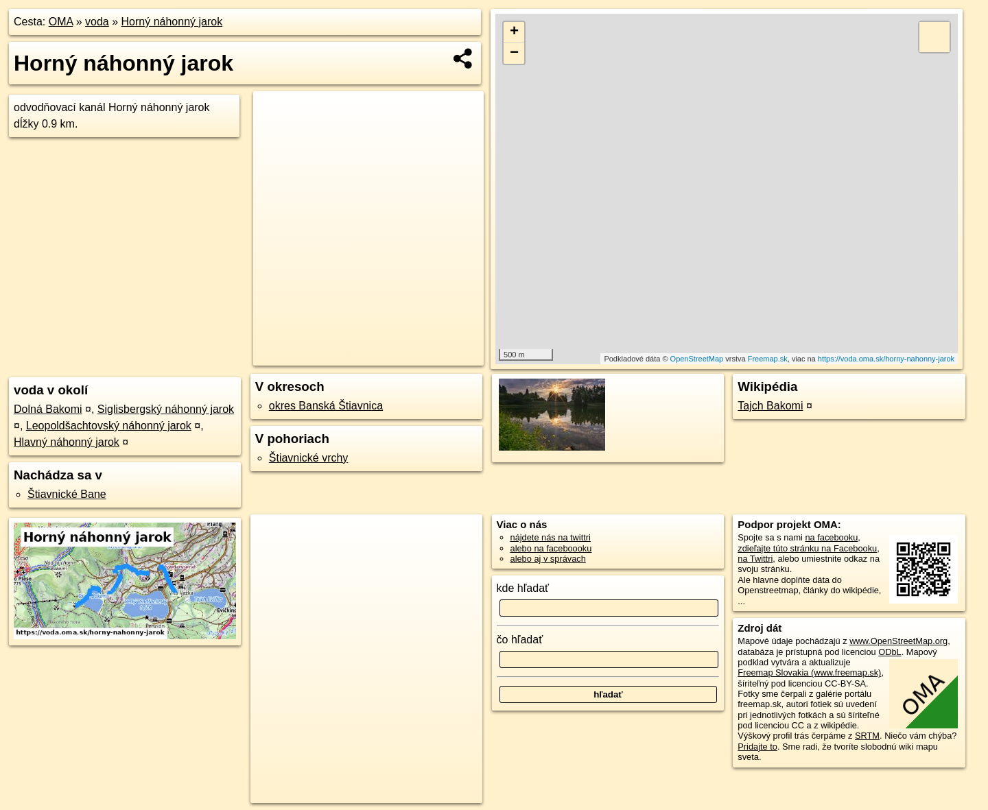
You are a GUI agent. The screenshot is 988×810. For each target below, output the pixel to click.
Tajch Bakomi (770, 406)
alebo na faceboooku (551, 548)
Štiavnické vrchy (309, 458)
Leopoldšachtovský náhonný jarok (108, 425)
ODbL (889, 652)
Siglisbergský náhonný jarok (165, 409)
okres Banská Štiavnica (326, 406)
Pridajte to (757, 746)
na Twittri (755, 558)
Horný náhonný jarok (172, 21)
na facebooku (831, 537)
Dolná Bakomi (48, 409)
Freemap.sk (768, 359)
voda (97, 21)
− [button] (514, 53)
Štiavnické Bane (66, 494)
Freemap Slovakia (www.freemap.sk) (809, 672)
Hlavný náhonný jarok (66, 442)
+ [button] (514, 32)
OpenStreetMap (697, 359)
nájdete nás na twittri (550, 537)
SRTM (867, 735)
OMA (61, 21)
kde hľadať (523, 588)
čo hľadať (520, 639)
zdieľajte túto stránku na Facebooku (807, 548)
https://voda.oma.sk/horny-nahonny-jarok (886, 359)
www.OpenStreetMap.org (898, 641)
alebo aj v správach (548, 558)
